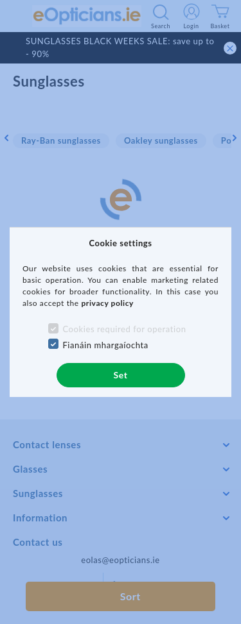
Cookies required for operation (124, 329)
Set (120, 374)
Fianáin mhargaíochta (105, 345)
